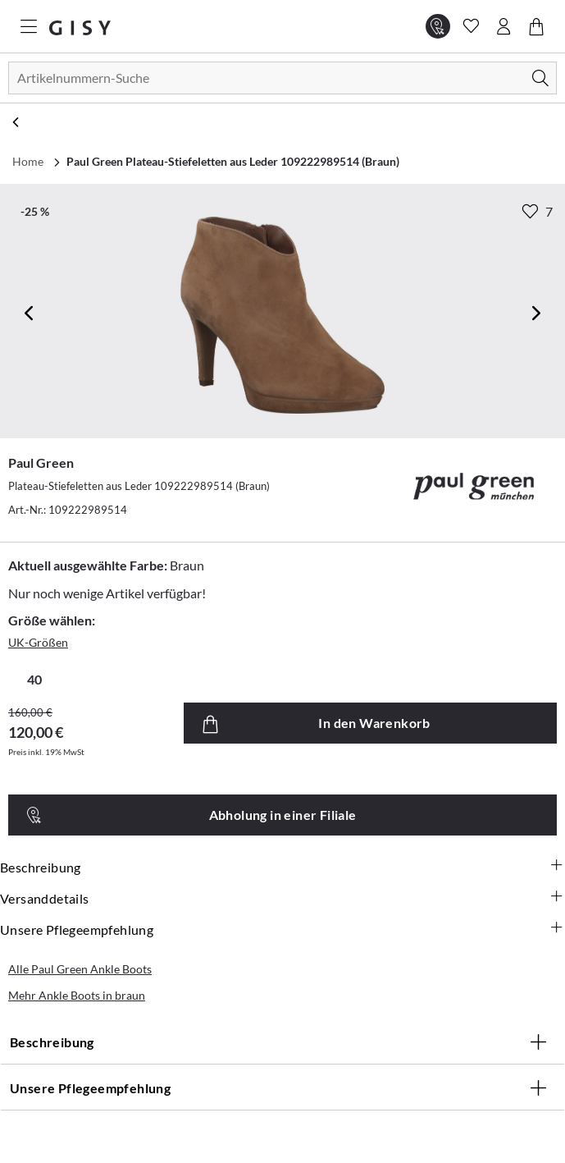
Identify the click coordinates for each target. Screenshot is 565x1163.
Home (27, 161)
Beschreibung (282, 867)
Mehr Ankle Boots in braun (76, 995)
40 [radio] (34, 679)
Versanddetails (282, 899)
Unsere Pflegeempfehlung (282, 930)
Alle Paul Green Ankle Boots (80, 969)
